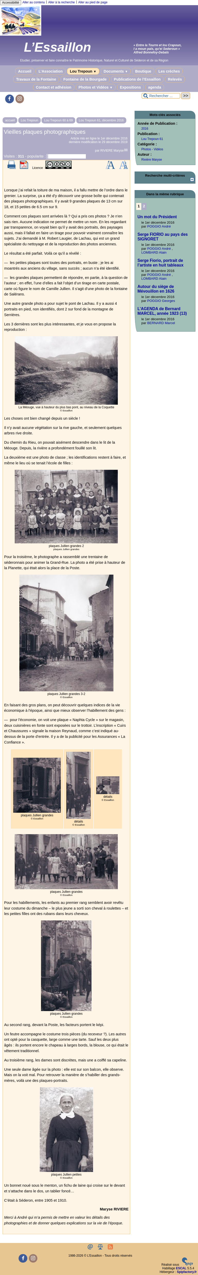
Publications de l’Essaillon (137, 79)
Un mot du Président (157, 217)
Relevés (175, 79)
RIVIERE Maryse (112, 150)
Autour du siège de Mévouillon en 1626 (155, 288)
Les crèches (169, 71)
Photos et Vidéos (96, 87)
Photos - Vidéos (152, 149)
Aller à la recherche (61, 2)
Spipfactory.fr (187, 1272)
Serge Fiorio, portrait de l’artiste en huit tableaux (160, 262)
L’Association (50, 71)
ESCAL (181, 1268)
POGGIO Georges (161, 301)
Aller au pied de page (92, 2)
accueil (10, 120)
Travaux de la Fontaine (36, 79)
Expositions (130, 87)
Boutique (143, 71)
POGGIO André (159, 226)
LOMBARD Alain (153, 252)
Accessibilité (10, 2)
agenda (154, 87)
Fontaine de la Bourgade (85, 79)
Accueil (24, 71)
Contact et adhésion (53, 87)
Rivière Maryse (151, 159)
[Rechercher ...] (161, 96)
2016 (144, 128)
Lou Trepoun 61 (152, 139)
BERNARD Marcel (161, 323)
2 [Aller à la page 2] (144, 206)
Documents (116, 71)
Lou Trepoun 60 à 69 (58, 120)
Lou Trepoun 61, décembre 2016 (101, 120)
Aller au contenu (33, 2)
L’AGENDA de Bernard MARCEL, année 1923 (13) (162, 311)
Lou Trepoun (83, 71)
